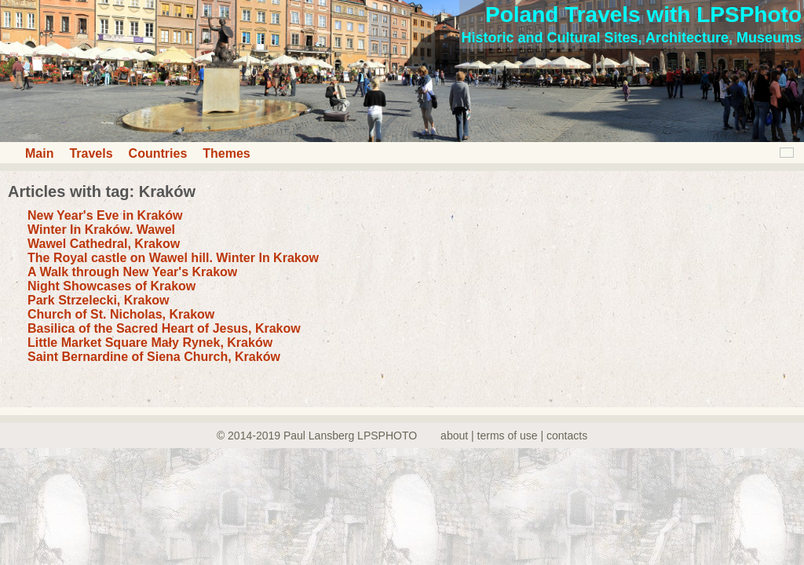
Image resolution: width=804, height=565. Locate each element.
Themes (226, 153)
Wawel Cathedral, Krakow (103, 243)
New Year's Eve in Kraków (104, 215)
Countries (158, 153)
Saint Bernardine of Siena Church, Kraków (153, 356)
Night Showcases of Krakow (111, 286)
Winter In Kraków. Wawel (101, 229)
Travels (90, 153)
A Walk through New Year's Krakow (132, 272)
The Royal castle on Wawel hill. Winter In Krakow (173, 257)
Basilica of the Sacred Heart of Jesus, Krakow (164, 328)
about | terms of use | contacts (513, 435)
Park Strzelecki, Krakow (98, 300)
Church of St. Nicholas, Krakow (120, 314)
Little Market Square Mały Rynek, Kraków (149, 342)
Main (39, 153)
